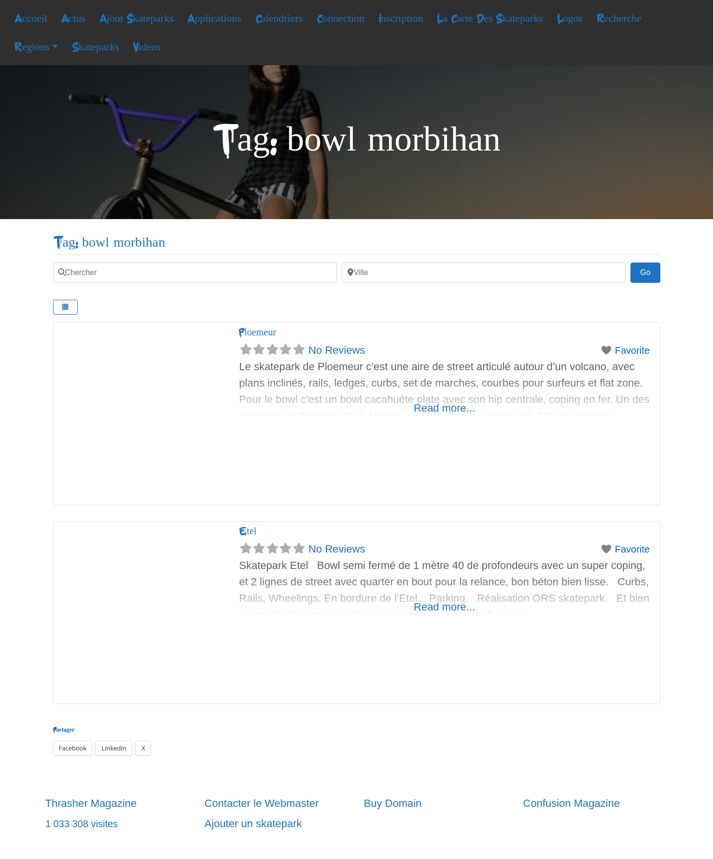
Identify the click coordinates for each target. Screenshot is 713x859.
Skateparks (95, 47)
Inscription (400, 18)
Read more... (444, 408)
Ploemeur (257, 332)
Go (650, 271)
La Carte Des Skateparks (490, 18)
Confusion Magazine (571, 803)
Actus (73, 18)
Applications (214, 18)
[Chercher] (195, 273)
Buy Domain (393, 803)
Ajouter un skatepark (253, 823)
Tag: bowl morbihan (109, 242)
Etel (247, 531)
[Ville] (484, 273)
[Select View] (65, 307)
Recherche (619, 18)
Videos (146, 47)
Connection (340, 18)
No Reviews (336, 350)
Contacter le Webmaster (262, 803)
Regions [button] (31, 47)
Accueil (30, 18)
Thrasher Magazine (91, 803)
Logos (570, 18)
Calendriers (279, 18)
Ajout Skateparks (136, 18)
